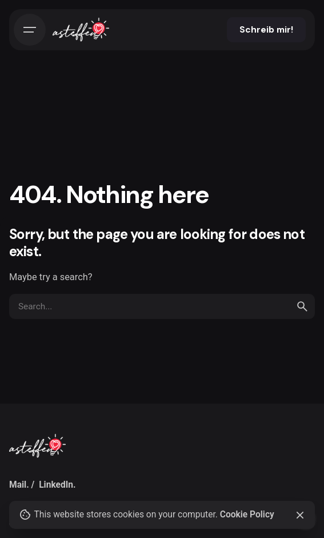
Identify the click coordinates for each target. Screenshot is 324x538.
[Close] (300, 515)
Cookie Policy (247, 514)
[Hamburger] (30, 30)
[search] (302, 306)
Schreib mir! (266, 29)
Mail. (19, 485)
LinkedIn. (57, 485)
